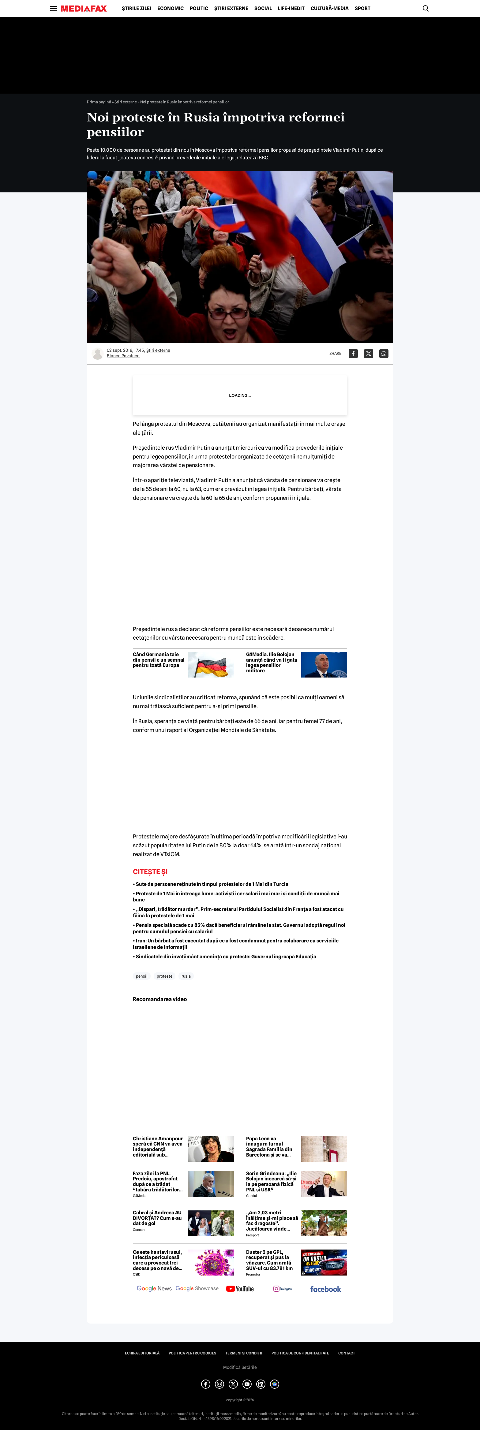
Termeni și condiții (243, 1353)
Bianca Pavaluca (123, 355)
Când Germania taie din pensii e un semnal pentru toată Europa (159, 660)
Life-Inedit (291, 8)
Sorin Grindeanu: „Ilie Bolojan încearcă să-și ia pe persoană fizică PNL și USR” (271, 1181)
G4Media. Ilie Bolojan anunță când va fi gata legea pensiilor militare (271, 662)
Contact (346, 1353)
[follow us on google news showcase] (197, 1289)
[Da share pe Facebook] (353, 353)
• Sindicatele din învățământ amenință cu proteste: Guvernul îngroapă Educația (224, 957)
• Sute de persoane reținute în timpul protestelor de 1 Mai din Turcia (210, 884)
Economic (170, 8)
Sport (362, 8)
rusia (186, 976)
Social (263, 8)
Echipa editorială (142, 1353)
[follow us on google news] (154, 1289)
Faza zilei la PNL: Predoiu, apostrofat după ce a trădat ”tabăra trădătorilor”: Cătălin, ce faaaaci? (158, 1181)
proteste (164, 976)
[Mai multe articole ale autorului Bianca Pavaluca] (98, 353)
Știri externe (231, 8)
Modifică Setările (240, 1367)
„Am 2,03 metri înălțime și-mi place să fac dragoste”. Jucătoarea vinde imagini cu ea (272, 1220)
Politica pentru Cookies (192, 1353)
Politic (199, 8)
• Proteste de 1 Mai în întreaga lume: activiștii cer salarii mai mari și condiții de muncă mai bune (236, 897)
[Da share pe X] (368, 353)
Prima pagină (99, 101)
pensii (142, 976)
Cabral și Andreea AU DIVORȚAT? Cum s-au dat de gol (157, 1218)
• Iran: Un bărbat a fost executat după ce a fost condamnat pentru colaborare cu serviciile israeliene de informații (236, 944)
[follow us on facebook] (325, 1289)
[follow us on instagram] (282, 1289)
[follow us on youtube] (240, 1289)
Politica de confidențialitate (300, 1353)
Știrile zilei (136, 8)
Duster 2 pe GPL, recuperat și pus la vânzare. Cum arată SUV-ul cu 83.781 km (269, 1260)
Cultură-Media (330, 8)
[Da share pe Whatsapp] (383, 353)
